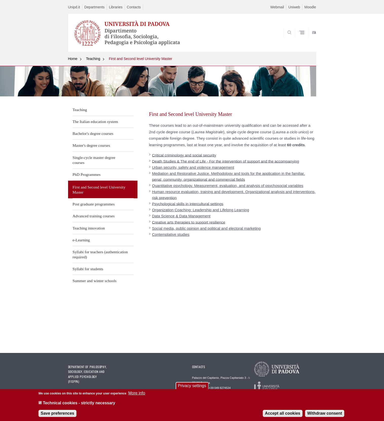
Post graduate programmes (94, 204)
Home (72, 59)
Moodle (310, 7)
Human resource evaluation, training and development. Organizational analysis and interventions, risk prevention (234, 195)
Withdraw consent (324, 414)
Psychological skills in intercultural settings (188, 203)
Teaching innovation (89, 228)
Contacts (134, 7)
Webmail (277, 7)
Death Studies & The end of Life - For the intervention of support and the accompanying (225, 161)
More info (136, 394)
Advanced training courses (94, 216)
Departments (94, 7)
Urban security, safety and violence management (193, 167)
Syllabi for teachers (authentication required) (100, 254)
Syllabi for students (88, 269)
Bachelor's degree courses (93, 133)
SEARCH (307, 39)
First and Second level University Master (140, 59)
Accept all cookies (282, 414)
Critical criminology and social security (184, 155)
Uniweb (294, 7)
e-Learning (81, 240)
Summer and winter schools (95, 281)
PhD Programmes (86, 174)
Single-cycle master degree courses (94, 160)
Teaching (93, 59)
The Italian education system (95, 121)
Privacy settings (192, 386)
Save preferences (57, 414)
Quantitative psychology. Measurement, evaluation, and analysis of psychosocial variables (228, 185)
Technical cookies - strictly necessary (79, 403)
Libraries (116, 7)
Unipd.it (74, 7)
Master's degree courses (91, 145)
